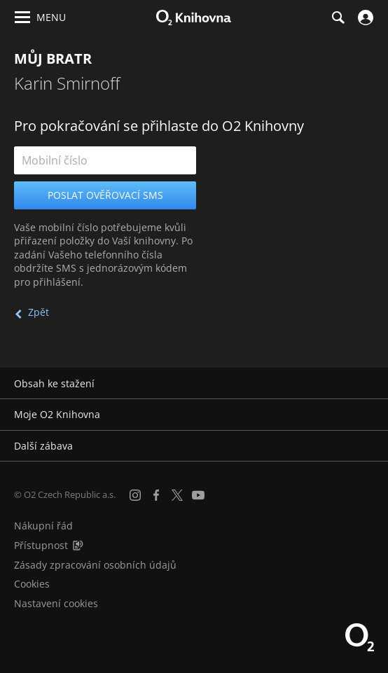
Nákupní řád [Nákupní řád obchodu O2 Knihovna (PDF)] (43, 525)
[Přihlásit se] (364, 17)
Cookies (32, 583)
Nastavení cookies (56, 603)
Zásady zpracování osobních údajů (95, 564)
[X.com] (177, 495)
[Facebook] (156, 495)
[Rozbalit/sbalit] (368, 384)
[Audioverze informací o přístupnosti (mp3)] (78, 545)
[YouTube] (198, 495)
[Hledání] (338, 17)
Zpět (38, 312)
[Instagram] (135, 495)
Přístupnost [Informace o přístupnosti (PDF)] (41, 545)
